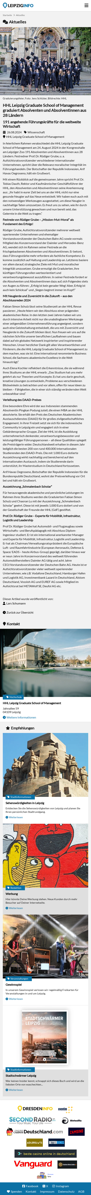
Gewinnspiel (14, 984)
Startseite (18, 5)
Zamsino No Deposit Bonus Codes (76, 1132)
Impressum (47, 1191)
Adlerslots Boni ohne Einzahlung (34, 1143)
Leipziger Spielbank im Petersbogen (35, 1132)
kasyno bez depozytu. (45, 1175)
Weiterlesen (16, 817)
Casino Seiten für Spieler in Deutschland (71, 1121)
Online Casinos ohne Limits (67, 1164)
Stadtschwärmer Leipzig (21, 1075)
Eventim (66, 1110)
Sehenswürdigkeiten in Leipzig (25, 803)
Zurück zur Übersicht (20, 612)
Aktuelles (20, 15)
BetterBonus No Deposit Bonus (56, 1143)
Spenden (16, 1191)
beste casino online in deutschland (46, 1154)
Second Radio (32, 1121)
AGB (81, 1191)
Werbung (12, 893)
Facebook (32, 1186)
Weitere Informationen (21, 717)
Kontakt (31, 1191)
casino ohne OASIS (33, 1164)
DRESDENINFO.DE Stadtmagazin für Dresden (35, 1108)
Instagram (62, 1186)
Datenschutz (66, 1191)
